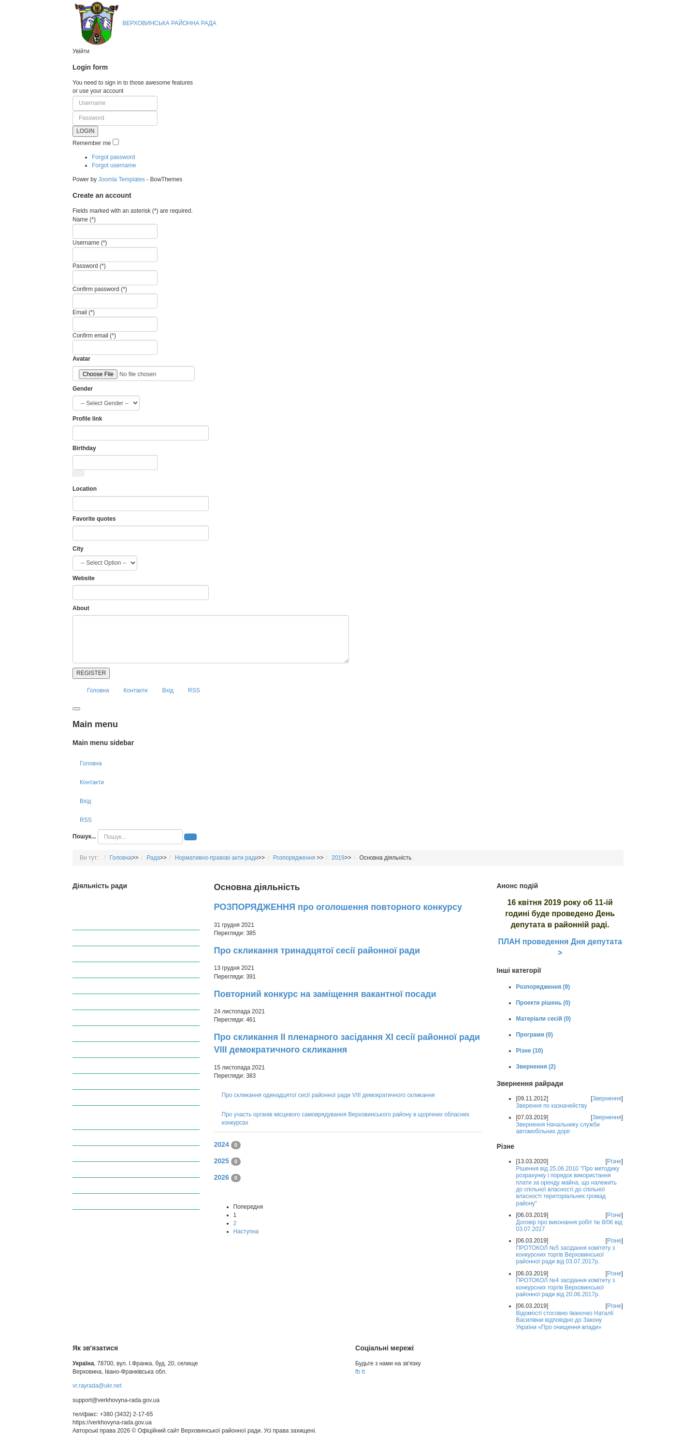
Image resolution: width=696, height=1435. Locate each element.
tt (363, 1371)
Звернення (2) (535, 1066)
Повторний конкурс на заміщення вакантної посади (325, 994)
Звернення (607, 1098)
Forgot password (113, 157)
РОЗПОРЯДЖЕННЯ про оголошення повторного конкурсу (338, 907)
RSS (194, 690)
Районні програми (110, 1153)
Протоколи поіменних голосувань (130, 1033)
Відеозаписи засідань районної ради (135, 1185)
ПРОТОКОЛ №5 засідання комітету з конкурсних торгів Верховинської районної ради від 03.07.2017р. (565, 1255)
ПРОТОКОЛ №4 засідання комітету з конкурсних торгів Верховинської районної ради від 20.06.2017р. (565, 1287)
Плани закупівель (109, 1137)
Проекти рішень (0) (543, 1002)
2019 (338, 857)
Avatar (81, 358)
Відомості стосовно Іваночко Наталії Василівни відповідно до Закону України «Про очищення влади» (564, 1320)
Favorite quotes (94, 518)
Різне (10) (529, 1050)
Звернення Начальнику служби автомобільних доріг (557, 1128)
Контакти (136, 690)
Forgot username (114, 165)
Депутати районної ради (118, 938)
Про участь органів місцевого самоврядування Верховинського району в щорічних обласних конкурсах (135, 913)
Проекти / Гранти (108, 1169)
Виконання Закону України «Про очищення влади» (125, 1118)
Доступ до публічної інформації (128, 1049)
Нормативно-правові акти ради (216, 857)
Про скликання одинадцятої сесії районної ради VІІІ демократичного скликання (328, 1095)
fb (357, 1371)
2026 (221, 1177)
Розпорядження (295, 857)
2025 (221, 1161)
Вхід (168, 690)
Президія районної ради (118, 969)
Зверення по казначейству (551, 1105)
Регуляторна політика (115, 1065)
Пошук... (84, 836)
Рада (153, 857)
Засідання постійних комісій (123, 1201)
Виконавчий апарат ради (119, 954)
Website (83, 578)
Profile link (87, 418)
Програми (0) (534, 1034)
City (78, 548)
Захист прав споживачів (118, 1081)
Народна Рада (105, 1097)
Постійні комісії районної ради (126, 985)
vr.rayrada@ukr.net (97, 1385)
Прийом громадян (110, 1001)
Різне (614, 1161)
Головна (98, 690)
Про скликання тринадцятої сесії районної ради (317, 950)
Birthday (84, 448)
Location (84, 488)
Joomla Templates (121, 179)
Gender (82, 388)
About (80, 608)
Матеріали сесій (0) (543, 1018)
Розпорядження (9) (543, 986)
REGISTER (91, 673)
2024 (221, 1144)
